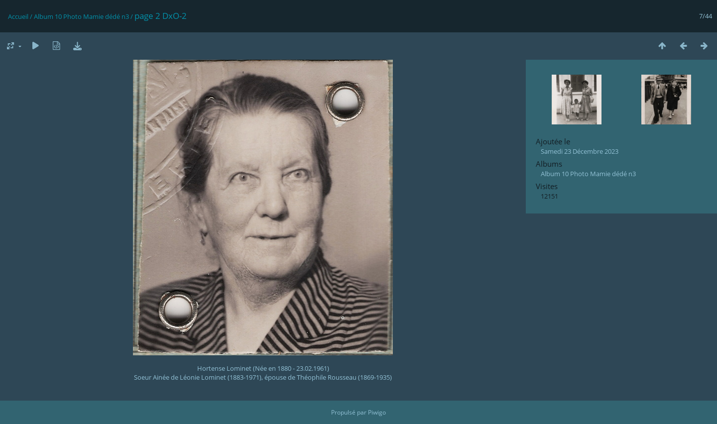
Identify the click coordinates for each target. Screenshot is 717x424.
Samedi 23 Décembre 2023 (579, 151)
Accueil (18, 16)
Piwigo (377, 412)
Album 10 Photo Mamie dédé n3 (81, 16)
